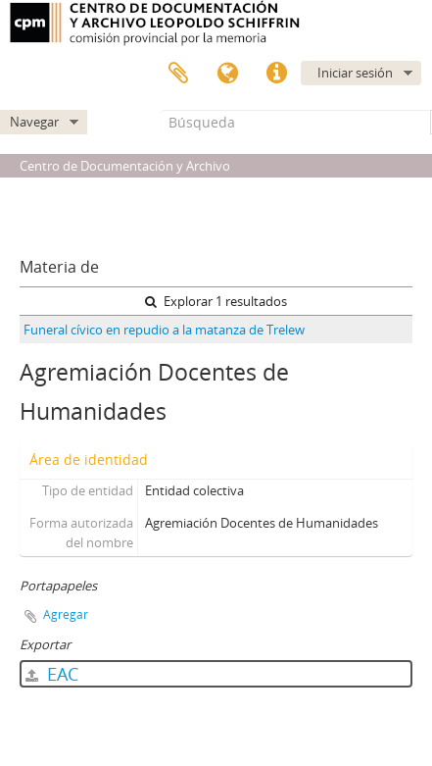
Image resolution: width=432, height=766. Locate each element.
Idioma (227, 73)
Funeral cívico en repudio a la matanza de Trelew (164, 329)
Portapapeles (178, 73)
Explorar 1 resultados (216, 301)
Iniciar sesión (355, 72)
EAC (51, 674)
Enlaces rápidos (276, 73)
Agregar (65, 614)
